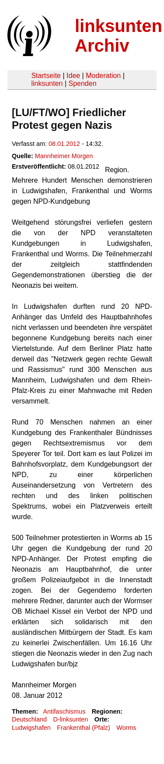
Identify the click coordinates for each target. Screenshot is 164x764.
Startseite (46, 75)
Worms (126, 727)
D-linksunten (70, 719)
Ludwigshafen (31, 727)
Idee (73, 75)
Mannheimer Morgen (64, 155)
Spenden (82, 83)
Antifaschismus (64, 711)
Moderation (103, 75)
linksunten (47, 83)
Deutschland (29, 719)
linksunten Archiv (118, 35)
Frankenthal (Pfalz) (83, 727)
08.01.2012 (64, 143)
